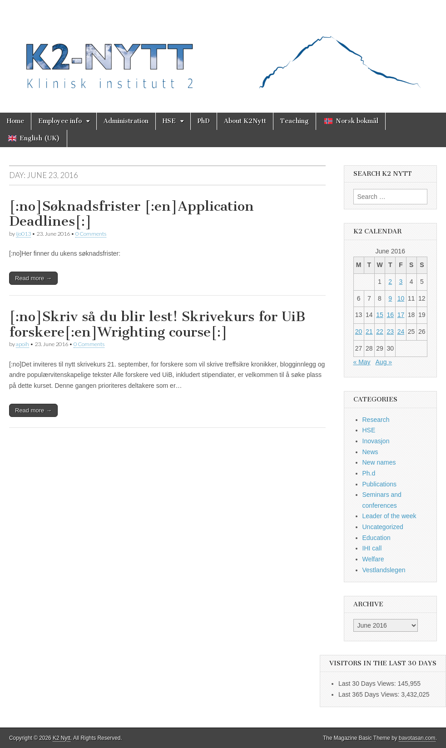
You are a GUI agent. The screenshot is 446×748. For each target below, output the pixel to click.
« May (362, 362)
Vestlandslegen (384, 570)
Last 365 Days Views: (369, 694)
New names (379, 462)
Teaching (294, 121)
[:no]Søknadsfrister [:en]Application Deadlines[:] (131, 214)
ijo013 (23, 233)
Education (376, 537)
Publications (379, 484)
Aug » (384, 362)
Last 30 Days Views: (367, 683)
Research (376, 419)
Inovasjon (376, 441)
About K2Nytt (245, 121)
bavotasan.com (417, 738)
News (370, 452)
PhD (204, 121)
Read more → (33, 278)
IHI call (372, 548)
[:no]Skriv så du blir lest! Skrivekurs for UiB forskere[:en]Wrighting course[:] (157, 324)
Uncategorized (382, 526)
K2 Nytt (61, 738)
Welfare (373, 559)
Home (15, 121)
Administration (126, 121)
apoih (22, 344)
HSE (169, 121)
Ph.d (369, 473)
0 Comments (90, 233)
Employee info (60, 121)
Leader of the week (389, 516)
